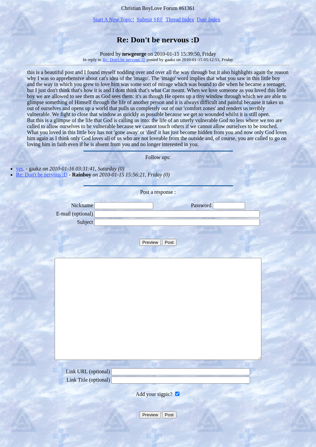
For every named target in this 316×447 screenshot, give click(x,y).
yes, (20, 168)
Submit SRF (150, 19)
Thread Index (179, 19)
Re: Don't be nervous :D (124, 59)
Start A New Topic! (113, 19)
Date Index (208, 19)
